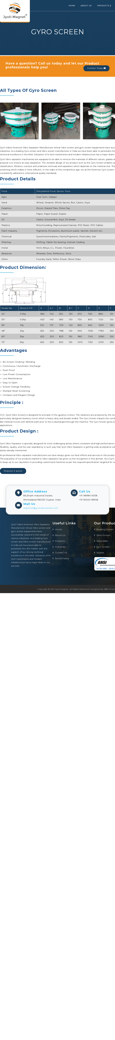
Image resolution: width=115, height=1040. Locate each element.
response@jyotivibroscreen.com (40, 508)
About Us (86, 5)
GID (106, 589)
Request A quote (13, 471)
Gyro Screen (102, 546)
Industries (59, 546)
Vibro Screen (102, 535)
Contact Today (96, 68)
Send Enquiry (61, 558)
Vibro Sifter (101, 541)
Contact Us (60, 552)
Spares (99, 552)
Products (104, 5)
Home (72, 5)
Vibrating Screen (104, 529)
